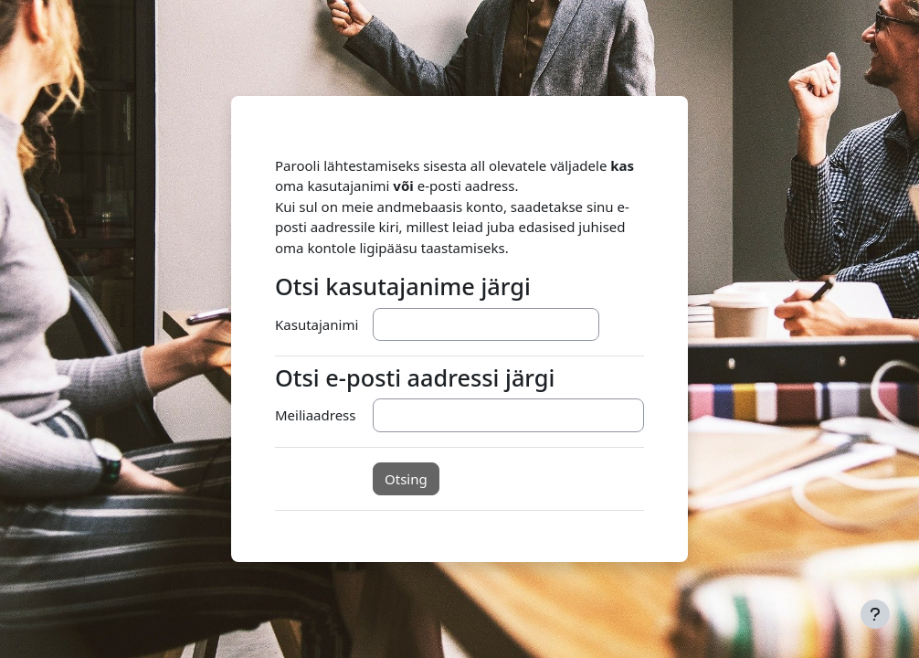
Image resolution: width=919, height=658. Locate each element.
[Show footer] (875, 614)
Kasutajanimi (316, 324)
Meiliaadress (315, 415)
